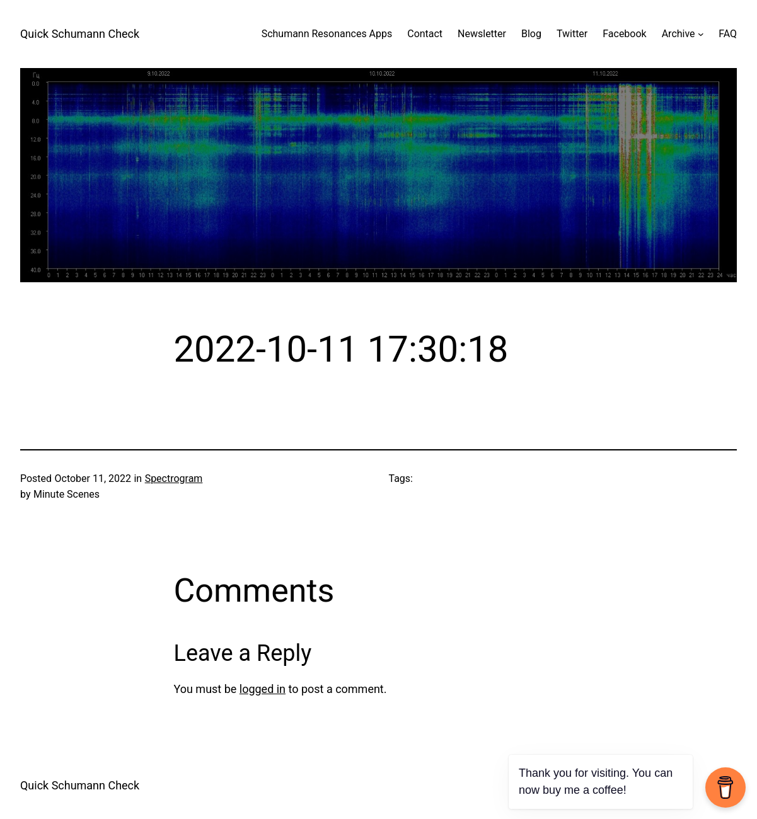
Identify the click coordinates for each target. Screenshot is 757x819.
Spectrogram (174, 478)
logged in (263, 689)
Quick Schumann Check (79, 33)
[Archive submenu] (701, 34)
